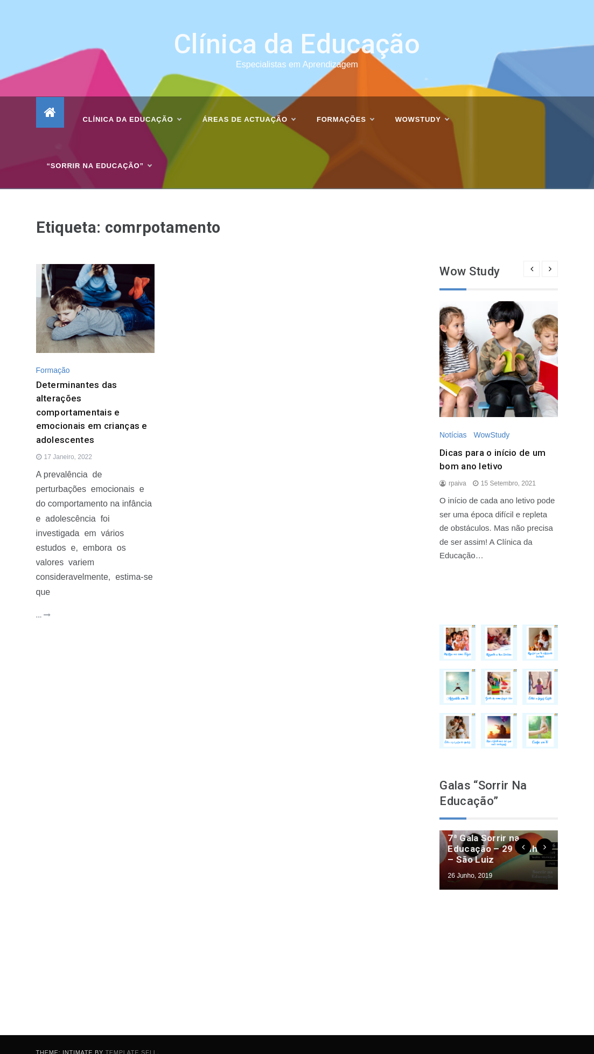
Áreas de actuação (248, 104)
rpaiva (457, 467)
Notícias (453, 419)
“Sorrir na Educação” (99, 151)
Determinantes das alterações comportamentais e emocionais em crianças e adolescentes (92, 396)
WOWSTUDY (422, 104)
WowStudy (492, 419)
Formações (345, 104)
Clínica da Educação (297, 29)
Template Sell (131, 1037)
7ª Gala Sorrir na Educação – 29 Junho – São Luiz (495, 833)
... (43, 599)
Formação (53, 354)
